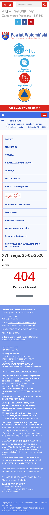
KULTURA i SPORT (13, 178)
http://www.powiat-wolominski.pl (21, 325)
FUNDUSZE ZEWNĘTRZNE (16, 186)
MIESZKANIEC (11, 147)
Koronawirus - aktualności (17, 204)
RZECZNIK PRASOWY (11, 333)
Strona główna (15, 121)
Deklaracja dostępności (16, 236)
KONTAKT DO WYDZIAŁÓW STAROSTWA (19, 329)
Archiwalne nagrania (14, 127)
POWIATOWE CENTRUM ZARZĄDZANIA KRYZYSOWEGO (22, 245)
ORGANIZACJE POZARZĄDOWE (19, 163)
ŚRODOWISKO (11, 212)
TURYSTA (9, 155)
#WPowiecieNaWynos (15, 220)
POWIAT (9, 139)
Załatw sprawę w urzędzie (17, 228)
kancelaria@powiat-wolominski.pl (22, 322)
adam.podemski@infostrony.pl (15, 510)
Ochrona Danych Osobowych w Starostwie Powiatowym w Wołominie (20, 338)
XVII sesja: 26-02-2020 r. (38, 127)
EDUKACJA (9, 170)
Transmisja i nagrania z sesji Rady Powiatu (24, 124)
